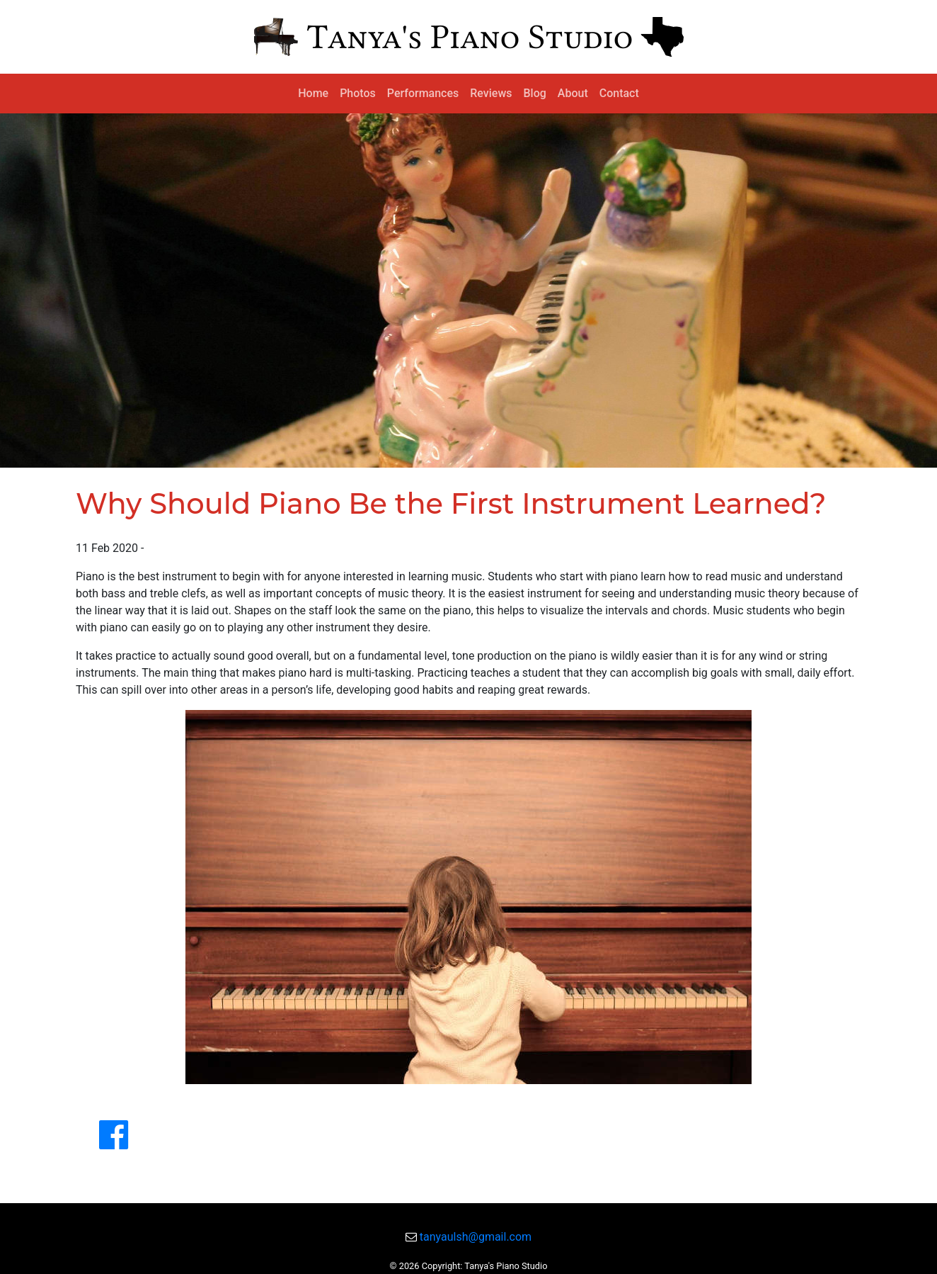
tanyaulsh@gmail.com (475, 1237)
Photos (358, 93)
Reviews (491, 93)
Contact (619, 93)
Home (313, 93)
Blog (535, 93)
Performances (423, 93)
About (573, 93)
